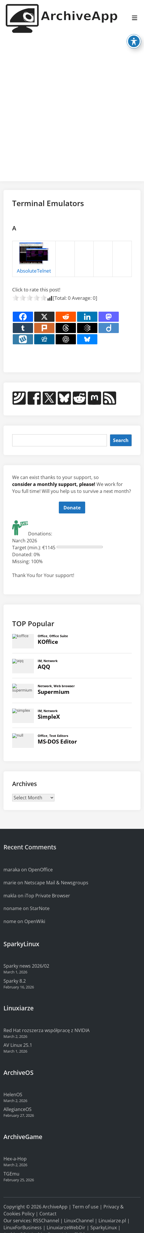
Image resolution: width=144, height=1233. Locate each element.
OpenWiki (34, 921)
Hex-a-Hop (15, 1159)
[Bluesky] (87, 339)
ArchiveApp (55, 1207)
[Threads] (66, 328)
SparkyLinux (103, 1227)
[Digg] (44, 339)
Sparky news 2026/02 (26, 966)
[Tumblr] (23, 328)
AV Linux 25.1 (17, 1045)
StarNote (40, 908)
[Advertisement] (67, 109)
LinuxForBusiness (22, 1227)
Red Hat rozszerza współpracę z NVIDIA (46, 1030)
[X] (44, 317)
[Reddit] (66, 317)
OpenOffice (40, 869)
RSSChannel (46, 1220)
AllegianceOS (17, 1109)
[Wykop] (23, 339)
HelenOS (12, 1094)
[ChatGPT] (66, 339)
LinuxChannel (79, 1220)
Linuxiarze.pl (112, 1220)
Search (121, 440)
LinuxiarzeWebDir (66, 1227)
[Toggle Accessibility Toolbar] (134, 31)
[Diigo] (109, 328)
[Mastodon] (109, 317)
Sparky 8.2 (14, 981)
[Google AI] (87, 328)
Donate (72, 507)
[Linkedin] (87, 317)
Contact (47, 1213)
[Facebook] (23, 317)
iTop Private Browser (47, 895)
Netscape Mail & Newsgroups (56, 882)
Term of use (85, 1207)
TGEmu (11, 1174)
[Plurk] (44, 328)
